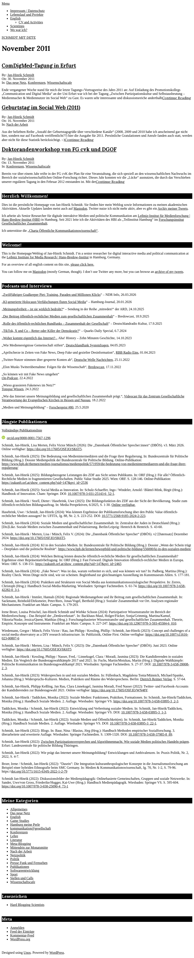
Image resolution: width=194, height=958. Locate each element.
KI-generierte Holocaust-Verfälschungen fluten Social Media (44, 302)
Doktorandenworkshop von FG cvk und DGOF (59, 149)
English (15, 817)
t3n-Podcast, (10, 378)
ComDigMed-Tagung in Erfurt (39, 65)
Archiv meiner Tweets (173, 208)
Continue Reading (176, 98)
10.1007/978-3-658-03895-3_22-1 (133, 723)
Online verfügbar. (123, 505)
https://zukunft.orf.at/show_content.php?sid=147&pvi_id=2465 (78, 564)
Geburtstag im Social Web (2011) (41, 107)
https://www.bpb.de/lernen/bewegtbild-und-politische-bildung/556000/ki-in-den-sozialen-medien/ (124, 549)
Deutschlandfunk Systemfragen (87, 345)
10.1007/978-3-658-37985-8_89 (150, 734)
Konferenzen (36, 82)
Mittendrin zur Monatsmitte (29, 847)
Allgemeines (18, 809)
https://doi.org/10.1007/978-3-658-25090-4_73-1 (35, 786)
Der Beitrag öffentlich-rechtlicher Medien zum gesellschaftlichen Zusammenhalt (58, 316)
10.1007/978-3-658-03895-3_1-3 (143, 712)
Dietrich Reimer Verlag (156, 679)
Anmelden (17, 928)
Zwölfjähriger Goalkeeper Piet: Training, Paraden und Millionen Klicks (52, 294)
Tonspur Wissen (12, 389)
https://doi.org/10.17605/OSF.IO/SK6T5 (54, 449)
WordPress (56, 952)
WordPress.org (20, 939)
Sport (14, 874)
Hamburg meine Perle (25, 824)
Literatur (16, 840)
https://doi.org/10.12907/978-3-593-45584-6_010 (142, 623)
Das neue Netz (16, 82)
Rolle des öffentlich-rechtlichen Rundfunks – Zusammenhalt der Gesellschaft (55, 323)
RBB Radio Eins (127, 352)
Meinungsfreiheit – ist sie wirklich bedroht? (33, 309)
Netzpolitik (17, 855)
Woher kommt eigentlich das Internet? (29, 338)
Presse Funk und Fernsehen (29, 863)
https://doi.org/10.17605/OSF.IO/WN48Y (119, 690)
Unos (27, 952)
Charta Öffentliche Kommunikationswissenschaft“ (63, 230)
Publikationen (19, 866)
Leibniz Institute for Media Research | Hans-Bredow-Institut (48, 257)
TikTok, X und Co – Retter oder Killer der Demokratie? (41, 331)
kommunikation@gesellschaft (30, 828)
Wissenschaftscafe (59, 82)
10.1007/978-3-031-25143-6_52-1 (91, 493)
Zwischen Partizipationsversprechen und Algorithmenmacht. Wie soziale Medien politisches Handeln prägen (115, 741)
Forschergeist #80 (61, 407)
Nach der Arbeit (17, 124)
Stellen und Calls (21, 878)
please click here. (82, 264)
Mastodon (80, 208)
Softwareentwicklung (24, 870)
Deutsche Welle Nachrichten (93, 360)
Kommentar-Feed (22, 935)
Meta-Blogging (20, 844)
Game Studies (19, 821)
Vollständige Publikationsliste (22, 430)
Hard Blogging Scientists (27, 905)
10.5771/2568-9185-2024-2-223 (123, 516)
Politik (14, 859)
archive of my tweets (169, 271)
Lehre (14, 836)
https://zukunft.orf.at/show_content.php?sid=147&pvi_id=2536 (45, 482)
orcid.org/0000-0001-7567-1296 (26, 438)
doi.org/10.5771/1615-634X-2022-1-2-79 (39, 771)
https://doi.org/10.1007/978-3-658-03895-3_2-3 (145, 701)
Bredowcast (96, 367)
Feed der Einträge (22, 931)
